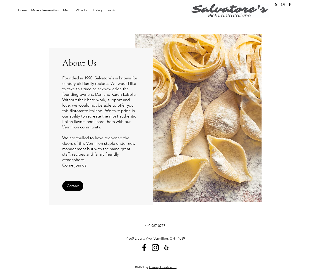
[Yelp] (166, 247)
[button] (72, 186)
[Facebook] (289, 4)
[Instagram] (283, 4)
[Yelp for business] (276, 4)
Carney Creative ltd (163, 267)
